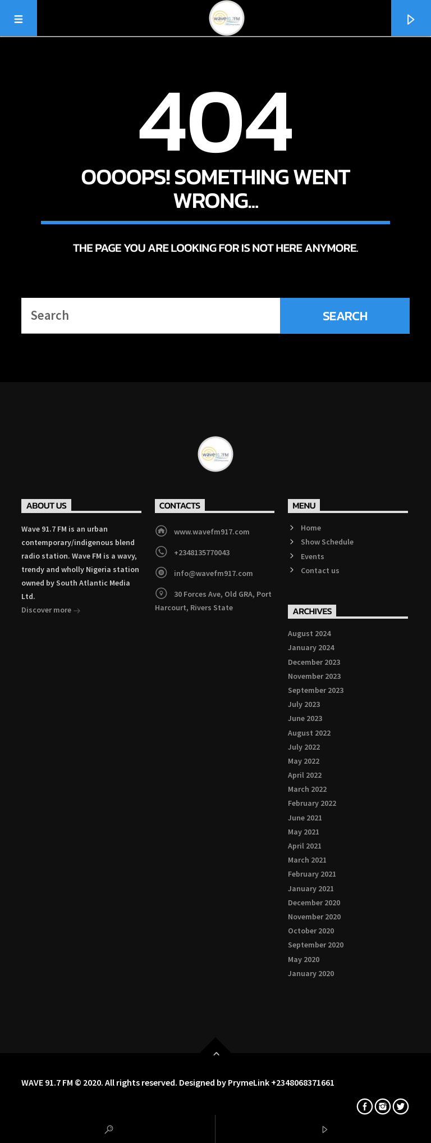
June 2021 (305, 818)
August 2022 (309, 733)
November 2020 (314, 916)
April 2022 (305, 775)
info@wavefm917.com (213, 573)
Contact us (320, 570)
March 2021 (307, 860)
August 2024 (309, 633)
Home (311, 528)
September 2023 (315, 690)
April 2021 (305, 846)
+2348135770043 (202, 552)
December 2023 (314, 662)
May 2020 (303, 959)
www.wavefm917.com (212, 532)
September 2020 (315, 945)
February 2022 (312, 803)
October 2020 (311, 931)
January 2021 (311, 888)
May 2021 (303, 832)
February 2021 (312, 874)
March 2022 (307, 789)
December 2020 (314, 902)
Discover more (51, 611)
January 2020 (311, 973)
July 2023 (304, 704)
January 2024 (311, 647)
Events (312, 556)
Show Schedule (327, 542)
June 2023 (305, 718)
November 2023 (314, 676)
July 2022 (304, 747)
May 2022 (303, 761)
